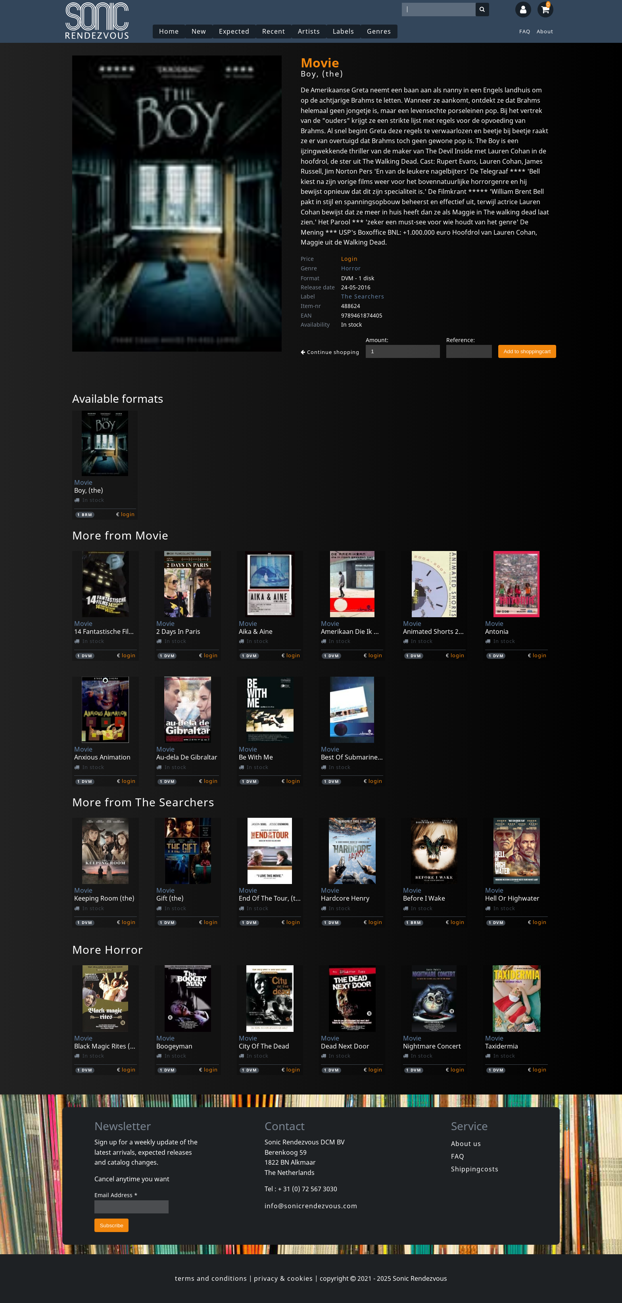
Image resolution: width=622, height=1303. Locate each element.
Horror (351, 268)
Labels (343, 31)
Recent (273, 31)
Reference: (460, 340)
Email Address (116, 1195)
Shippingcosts (475, 1169)
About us (466, 1143)
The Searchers (362, 296)
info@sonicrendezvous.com (311, 1206)
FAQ (524, 31)
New (199, 31)
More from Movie (120, 535)
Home (169, 31)
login (128, 514)
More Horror (107, 949)
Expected (234, 31)
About (545, 31)
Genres (379, 31)
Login (349, 258)
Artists (309, 31)
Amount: (377, 340)
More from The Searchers (143, 801)
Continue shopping (330, 352)
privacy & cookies (283, 1278)
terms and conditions (211, 1278)
